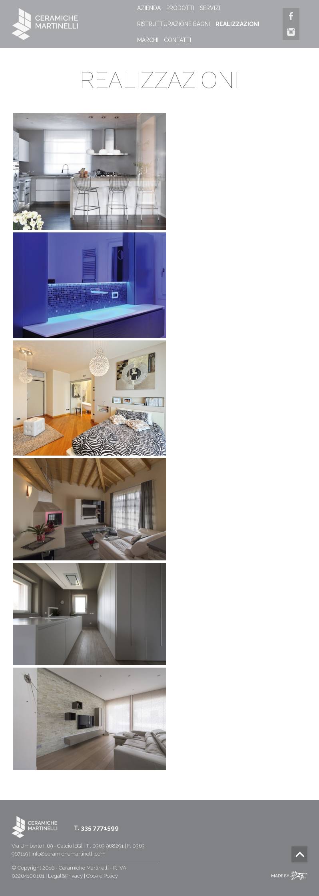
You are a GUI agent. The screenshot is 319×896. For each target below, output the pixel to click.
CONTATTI (177, 40)
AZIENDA (149, 8)
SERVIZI (210, 8)
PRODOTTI (180, 8)
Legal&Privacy (65, 876)
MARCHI (147, 40)
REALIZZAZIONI (237, 24)
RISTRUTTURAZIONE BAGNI (173, 24)
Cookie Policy (102, 876)
